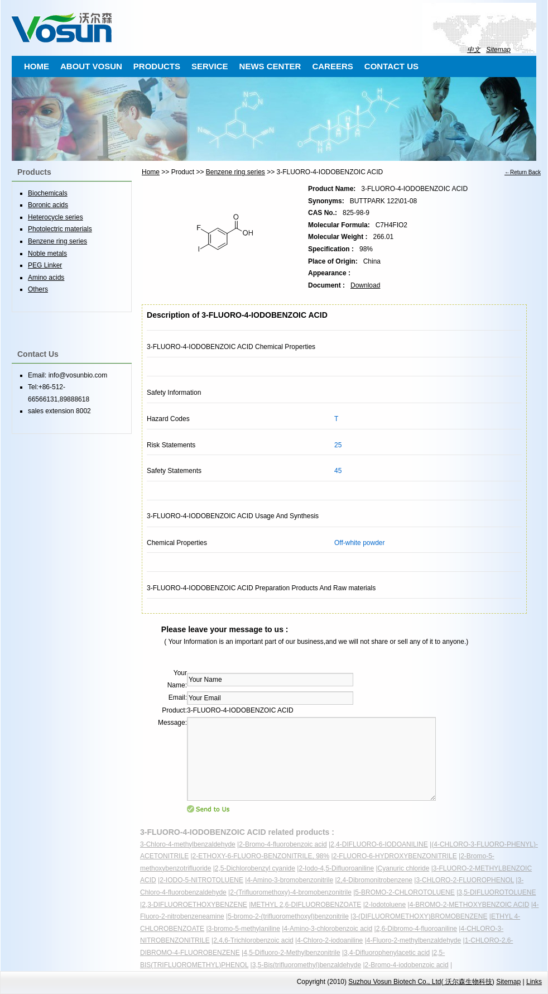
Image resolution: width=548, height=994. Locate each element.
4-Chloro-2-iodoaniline (330, 940)
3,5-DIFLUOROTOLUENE (497, 892)
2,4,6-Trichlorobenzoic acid (253, 940)
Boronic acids (48, 205)
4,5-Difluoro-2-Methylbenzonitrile (291, 953)
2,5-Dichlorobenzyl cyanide (255, 868)
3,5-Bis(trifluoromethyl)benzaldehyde (306, 965)
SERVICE (209, 66)
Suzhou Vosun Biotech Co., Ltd (394, 982)
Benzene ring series (235, 172)
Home (151, 172)
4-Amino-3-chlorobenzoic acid (327, 929)
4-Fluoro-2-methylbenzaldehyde (414, 940)
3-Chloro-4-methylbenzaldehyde (187, 844)
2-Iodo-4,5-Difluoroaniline (336, 868)
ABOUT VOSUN (91, 66)
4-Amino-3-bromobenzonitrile (290, 880)
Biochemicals (48, 193)
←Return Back (522, 172)
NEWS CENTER (270, 66)
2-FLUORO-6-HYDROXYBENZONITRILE (395, 856)
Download (365, 285)
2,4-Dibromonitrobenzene (374, 880)
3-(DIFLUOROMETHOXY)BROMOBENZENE (419, 916)
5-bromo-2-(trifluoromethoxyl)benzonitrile (288, 916)
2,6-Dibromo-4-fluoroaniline (416, 929)
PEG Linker (45, 265)
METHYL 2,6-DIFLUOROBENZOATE (306, 905)
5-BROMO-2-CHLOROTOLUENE (404, 892)
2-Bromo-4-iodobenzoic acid (407, 965)
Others (38, 289)
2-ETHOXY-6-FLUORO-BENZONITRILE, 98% (261, 856)
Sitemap (498, 50)
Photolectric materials (60, 229)
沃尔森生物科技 (467, 982)
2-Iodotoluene (385, 905)
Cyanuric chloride (404, 868)
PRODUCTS (156, 66)
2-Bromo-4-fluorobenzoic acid (282, 844)
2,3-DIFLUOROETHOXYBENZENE (194, 905)
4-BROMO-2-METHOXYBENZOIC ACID (470, 905)
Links (534, 982)
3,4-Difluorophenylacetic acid (387, 953)
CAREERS (332, 66)
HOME (36, 66)
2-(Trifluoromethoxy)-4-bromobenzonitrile (291, 892)
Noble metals (47, 253)
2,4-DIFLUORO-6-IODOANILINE (379, 844)
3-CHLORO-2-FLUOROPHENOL (465, 880)
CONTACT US (391, 66)
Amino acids (46, 277)
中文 (473, 50)
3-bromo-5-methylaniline (244, 929)
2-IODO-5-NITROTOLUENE (201, 880)
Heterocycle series (55, 217)
